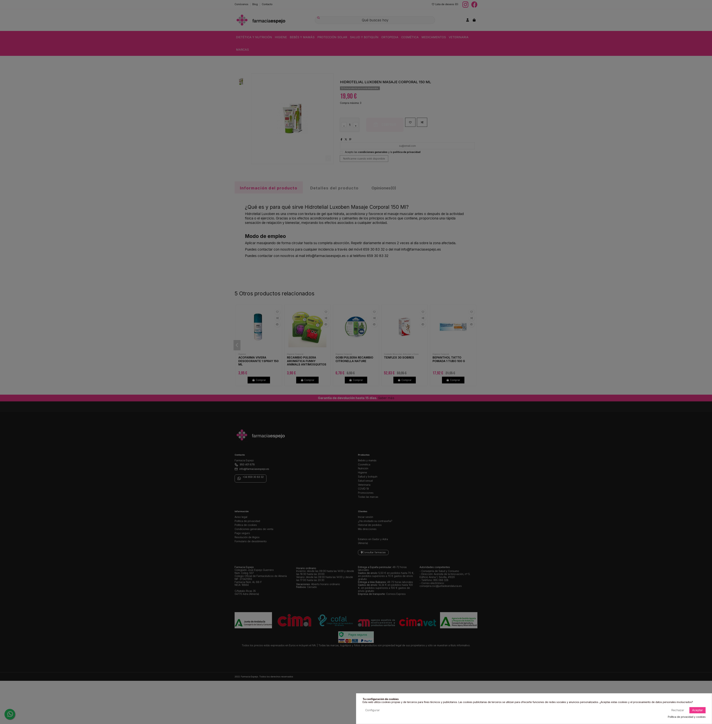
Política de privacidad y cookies (687, 716)
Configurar (372, 710)
